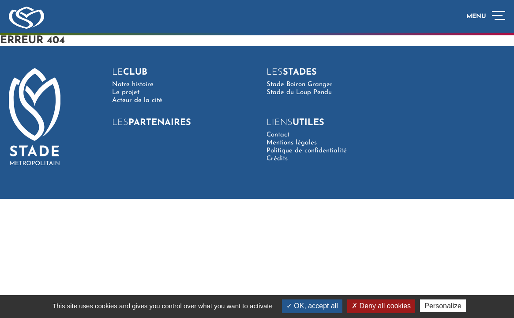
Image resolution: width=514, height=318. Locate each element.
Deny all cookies (381, 306)
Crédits (277, 158)
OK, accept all (312, 306)
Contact (277, 135)
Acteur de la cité (137, 100)
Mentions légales (291, 143)
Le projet (125, 92)
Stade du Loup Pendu (299, 92)
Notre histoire (133, 84)
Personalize (442, 306)
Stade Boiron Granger (299, 84)
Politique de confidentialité (306, 151)
